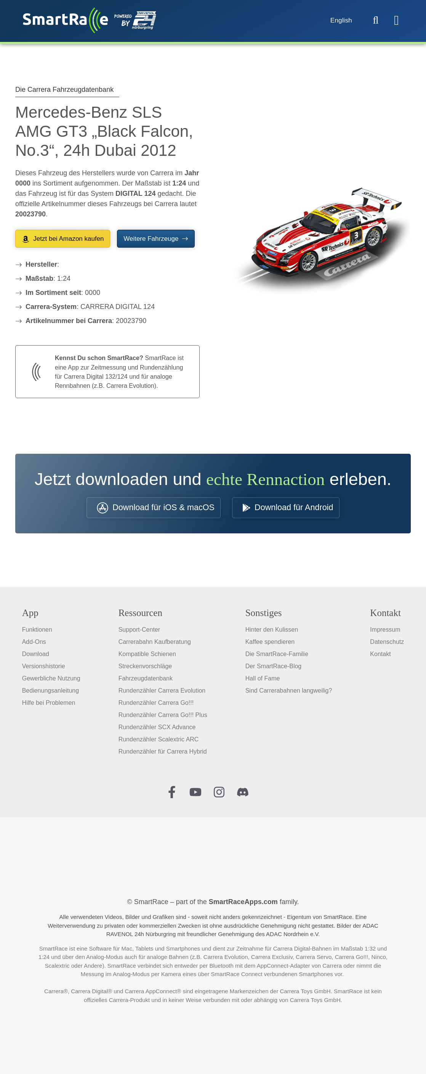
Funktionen (37, 630)
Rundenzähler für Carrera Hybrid (163, 752)
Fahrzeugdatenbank (146, 679)
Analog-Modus (104, 958)
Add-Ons (34, 643)
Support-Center (139, 630)
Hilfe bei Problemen (48, 704)
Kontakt (380, 655)
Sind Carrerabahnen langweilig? (288, 691)
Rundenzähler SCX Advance (157, 728)
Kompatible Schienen (147, 655)
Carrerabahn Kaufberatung (155, 643)
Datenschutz (387, 643)
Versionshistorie (43, 667)
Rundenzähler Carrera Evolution (162, 691)
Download (35, 655)
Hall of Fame (262, 679)
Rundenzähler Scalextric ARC (159, 740)
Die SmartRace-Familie (276, 655)
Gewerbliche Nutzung (51, 679)
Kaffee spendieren (270, 643)
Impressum (385, 630)
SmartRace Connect (237, 975)
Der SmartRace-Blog (273, 667)
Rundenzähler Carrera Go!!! (156, 704)
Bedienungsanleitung (50, 691)
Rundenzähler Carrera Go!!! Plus (163, 716)
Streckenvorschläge (145, 667)
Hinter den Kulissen (271, 630)
